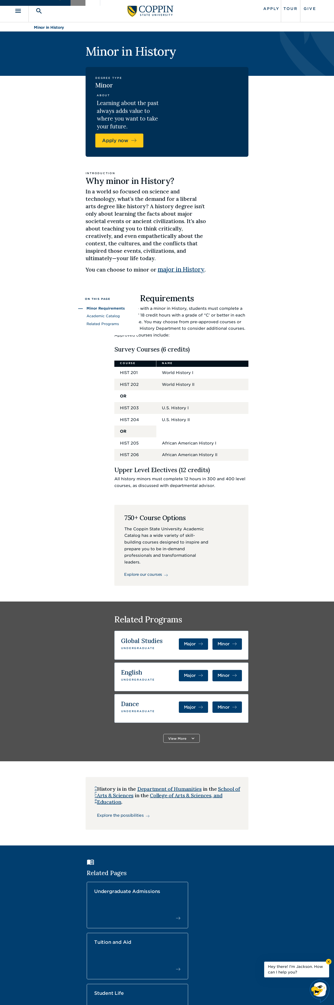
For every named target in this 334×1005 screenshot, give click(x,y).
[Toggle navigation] (40, 9)
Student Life (262, 816)
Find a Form (163, 945)
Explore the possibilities (80, 751)
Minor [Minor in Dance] (276, 644)
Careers (158, 934)
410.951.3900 (248, 955)
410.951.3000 (59, 940)
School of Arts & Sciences (208, 732)
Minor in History (49, 25)
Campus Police (250, 945)
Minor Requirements (53, 249)
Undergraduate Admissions (128, 819)
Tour (271, 7)
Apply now (257, 91)
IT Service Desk (166, 955)
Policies (151, 994)
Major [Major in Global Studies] (246, 584)
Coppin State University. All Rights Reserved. (77, 994)
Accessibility (128, 994)
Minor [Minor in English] (276, 614)
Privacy (170, 994)
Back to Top (282, 894)
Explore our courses (136, 502)
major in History (205, 208)
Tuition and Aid (197, 816)
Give (290, 7)
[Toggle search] (55, 9)
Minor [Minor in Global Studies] (276, 584)
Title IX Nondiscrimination (203, 994)
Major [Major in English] (246, 614)
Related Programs (50, 264)
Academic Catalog (51, 257)
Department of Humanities (129, 732)
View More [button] (197, 673)
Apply (252, 7)
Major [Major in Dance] (246, 644)
